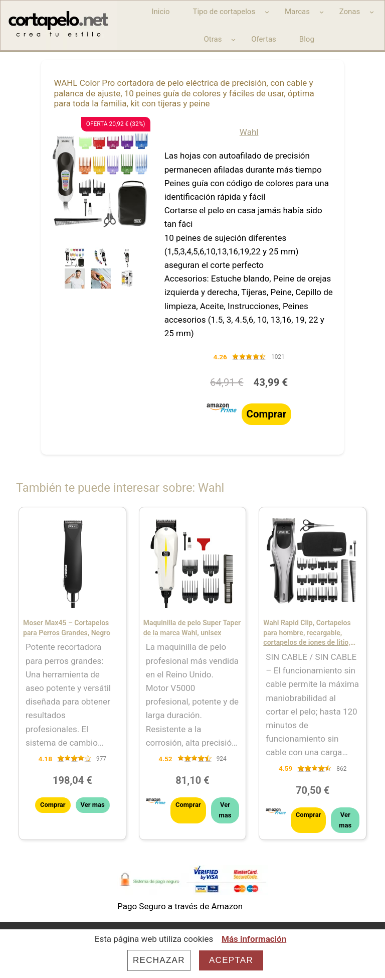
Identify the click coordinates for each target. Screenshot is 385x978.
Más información (254, 939)
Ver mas (93, 804)
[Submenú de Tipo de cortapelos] (267, 12)
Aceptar (231, 960)
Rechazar (159, 960)
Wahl (249, 132)
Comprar (267, 414)
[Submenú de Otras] (233, 39)
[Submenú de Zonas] (371, 12)
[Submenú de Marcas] (321, 12)
